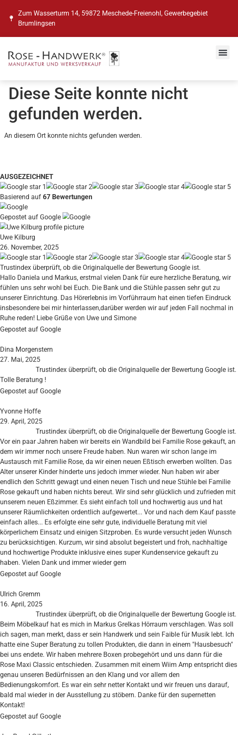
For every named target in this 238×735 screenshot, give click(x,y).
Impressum (25, 549)
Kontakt (19, 452)
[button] (223, 52)
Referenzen (25, 441)
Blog (15, 431)
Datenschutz (27, 560)
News (16, 421)
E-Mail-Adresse (33, 673)
